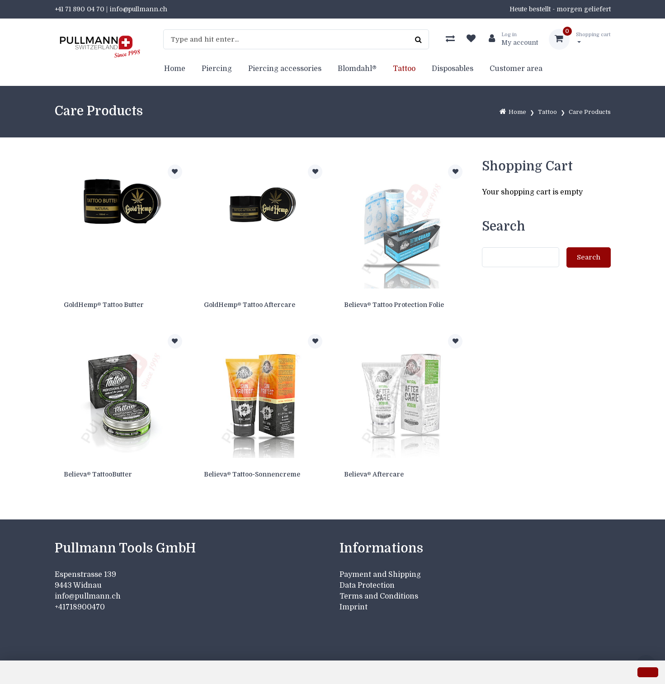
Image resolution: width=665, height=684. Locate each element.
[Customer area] (509, 39)
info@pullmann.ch (89, 596)
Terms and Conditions (379, 596)
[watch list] (471, 39)
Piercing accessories (284, 69)
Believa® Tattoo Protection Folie (394, 304)
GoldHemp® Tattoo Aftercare (249, 304)
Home (174, 69)
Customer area (516, 69)
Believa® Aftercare (374, 474)
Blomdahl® (357, 69)
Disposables (452, 69)
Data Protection (367, 585)
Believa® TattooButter (98, 474)
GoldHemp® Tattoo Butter (104, 304)
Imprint (354, 607)
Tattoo (404, 69)
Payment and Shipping (380, 575)
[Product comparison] (450, 39)
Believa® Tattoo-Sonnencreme (252, 474)
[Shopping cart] (580, 39)
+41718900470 (80, 607)
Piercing (217, 69)
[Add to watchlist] (175, 172)
